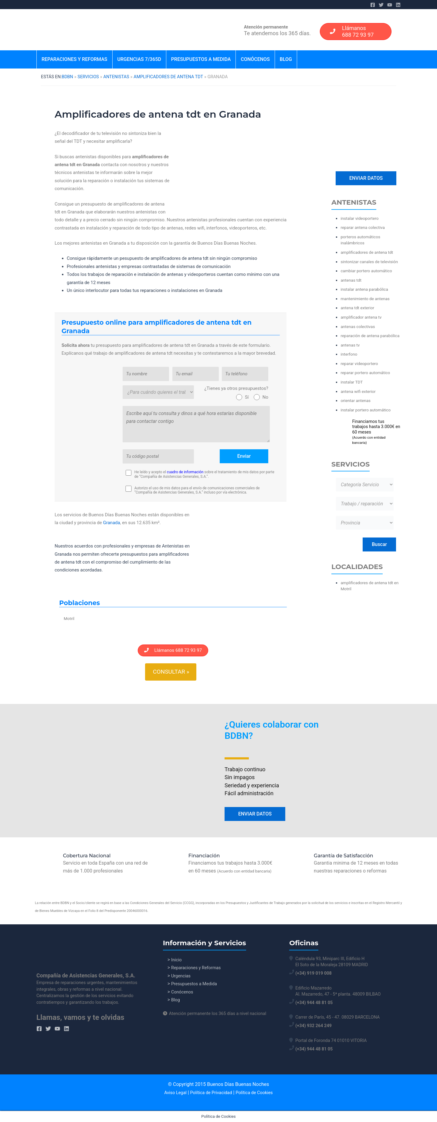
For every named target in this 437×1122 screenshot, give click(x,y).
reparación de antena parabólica (369, 335)
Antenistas (116, 76)
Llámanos (350, 31)
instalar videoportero (359, 218)
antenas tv (350, 345)
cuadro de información (185, 472)
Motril (69, 618)
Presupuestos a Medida (201, 59)
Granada (111, 522)
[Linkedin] (398, 4)
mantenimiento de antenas (364, 298)
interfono (348, 354)
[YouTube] (389, 4)
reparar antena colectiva (362, 227)
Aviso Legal (175, 1092)
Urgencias (181, 976)
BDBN (67, 76)
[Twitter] (381, 4)
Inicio (176, 960)
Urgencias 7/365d (139, 59)
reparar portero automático (365, 372)
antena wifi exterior (357, 391)
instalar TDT (351, 382)
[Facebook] (372, 4)
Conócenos (255, 59)
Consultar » (171, 671)
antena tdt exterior (357, 307)
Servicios (88, 76)
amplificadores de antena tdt (168, 76)
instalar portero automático (365, 409)
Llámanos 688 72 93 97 (173, 650)
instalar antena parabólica (364, 289)
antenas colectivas (357, 326)
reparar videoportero (359, 363)
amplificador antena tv (360, 317)
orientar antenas (355, 400)
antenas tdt (350, 280)
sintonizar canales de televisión (369, 261)
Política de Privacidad (211, 1092)
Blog (286, 59)
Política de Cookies (254, 1092)
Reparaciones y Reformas (74, 59)
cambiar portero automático (366, 270)
